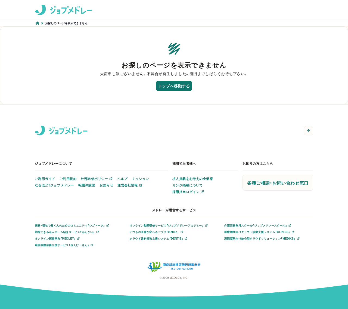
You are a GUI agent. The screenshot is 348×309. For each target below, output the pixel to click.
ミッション (140, 178)
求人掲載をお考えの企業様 (192, 178)
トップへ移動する (174, 85)
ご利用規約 (68, 178)
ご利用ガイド (45, 178)
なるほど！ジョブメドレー (54, 185)
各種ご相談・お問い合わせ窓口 (278, 182)
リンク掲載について (187, 185)
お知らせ (106, 185)
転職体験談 (86, 185)
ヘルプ (122, 178)
